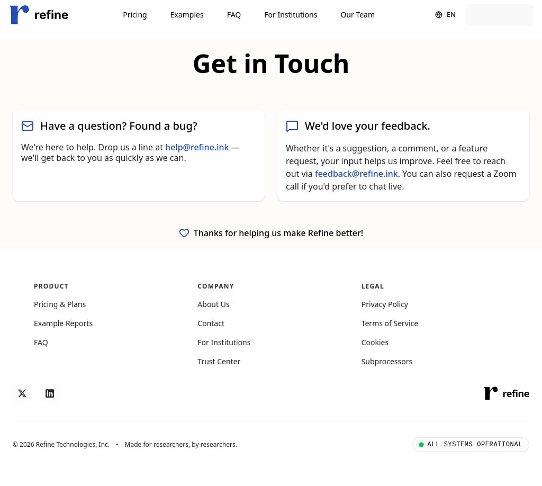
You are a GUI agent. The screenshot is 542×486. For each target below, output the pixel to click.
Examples (187, 15)
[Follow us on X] (22, 393)
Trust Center (218, 361)
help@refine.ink (197, 147)
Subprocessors (387, 361)
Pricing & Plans (60, 304)
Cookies (375, 342)
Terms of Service (390, 323)
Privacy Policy (385, 304)
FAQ (234, 15)
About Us (213, 304)
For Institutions (290, 15)
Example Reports (63, 323)
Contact (210, 323)
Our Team (357, 15)
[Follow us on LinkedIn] (49, 393)
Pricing (135, 15)
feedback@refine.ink (356, 173)
